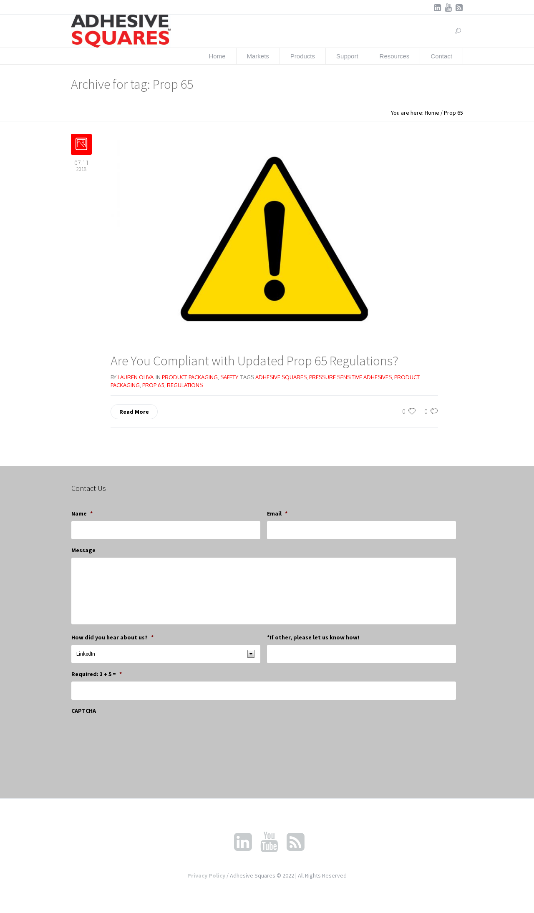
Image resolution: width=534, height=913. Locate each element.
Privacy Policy (206, 875)
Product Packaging (190, 377)
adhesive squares (281, 377)
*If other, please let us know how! (313, 637)
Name (82, 513)
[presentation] (134, 734)
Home (432, 112)
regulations (185, 385)
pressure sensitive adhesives (350, 377)
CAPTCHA (83, 710)
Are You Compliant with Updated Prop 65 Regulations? (254, 360)
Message (83, 550)
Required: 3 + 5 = (96, 674)
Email (277, 513)
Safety (229, 377)
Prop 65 (153, 385)
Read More (134, 411)
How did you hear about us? (112, 637)
